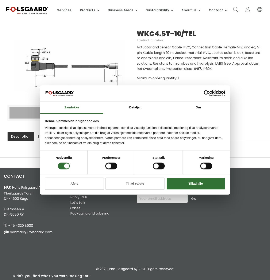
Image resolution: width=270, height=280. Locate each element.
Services (64, 10)
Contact (216, 10)
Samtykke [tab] (71, 107)
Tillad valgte (135, 183)
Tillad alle (195, 183)
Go (193, 198)
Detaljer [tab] (135, 107)
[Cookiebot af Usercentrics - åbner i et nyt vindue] (206, 93)
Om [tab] (198, 107)
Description (21, 136)
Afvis (74, 183)
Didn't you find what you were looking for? (51, 276)
